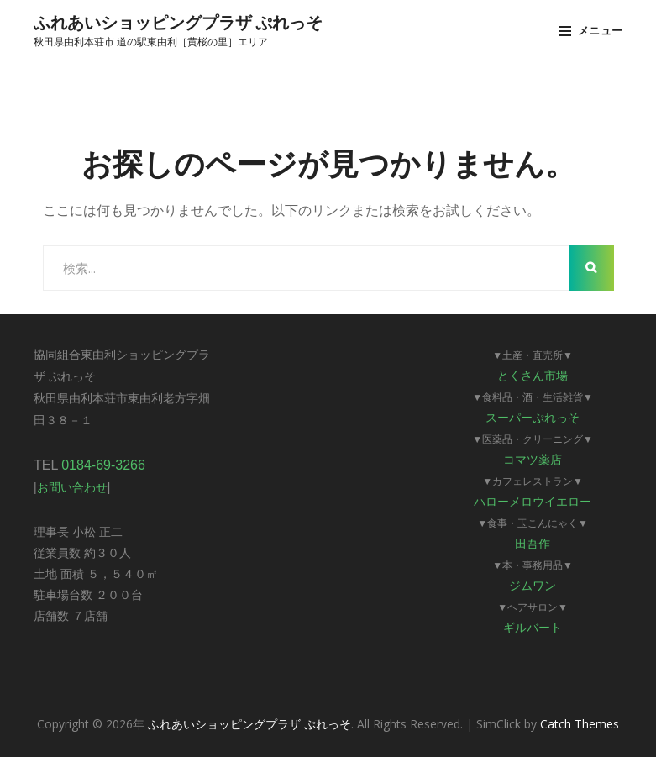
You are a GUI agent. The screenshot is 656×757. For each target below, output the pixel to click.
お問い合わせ (72, 487)
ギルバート (532, 627)
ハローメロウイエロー (532, 501)
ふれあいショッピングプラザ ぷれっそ (178, 21)
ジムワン (532, 585)
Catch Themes (579, 724)
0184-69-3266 (103, 465)
